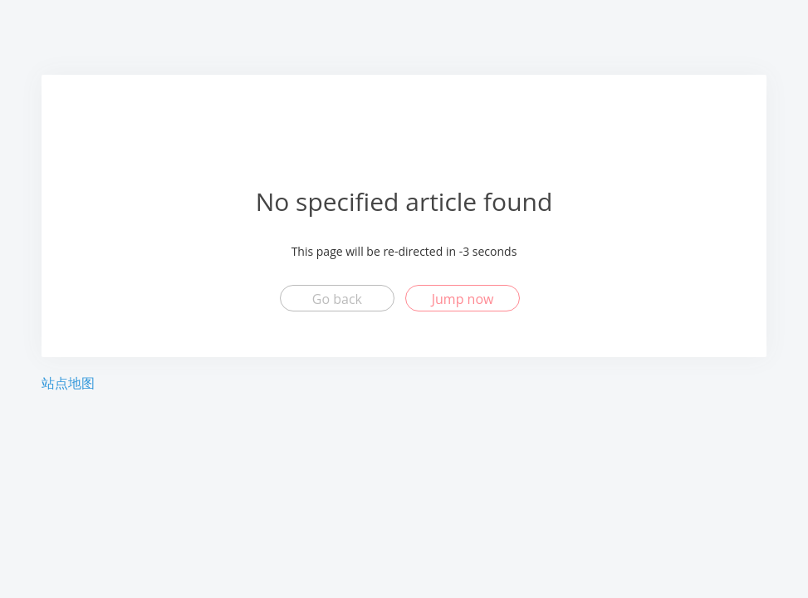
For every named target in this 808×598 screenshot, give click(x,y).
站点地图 (68, 383)
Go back (337, 299)
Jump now (463, 299)
